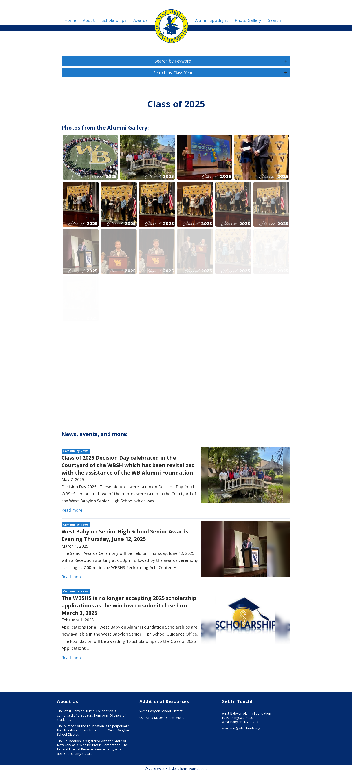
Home (70, 20)
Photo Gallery (248, 20)
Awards (140, 20)
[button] (176, 61)
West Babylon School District (161, 711)
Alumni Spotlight (211, 20)
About (89, 20)
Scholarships (114, 20)
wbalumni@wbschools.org (241, 728)
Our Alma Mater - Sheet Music (161, 717)
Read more (72, 510)
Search (274, 20)
